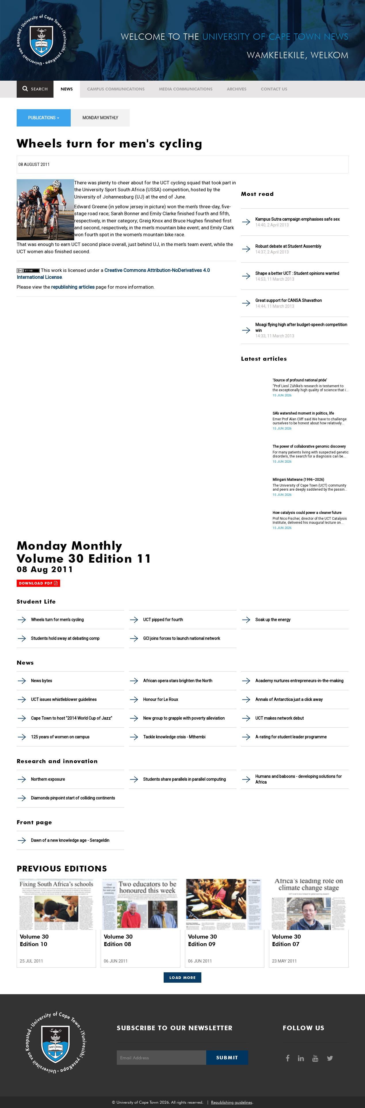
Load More (182, 977)
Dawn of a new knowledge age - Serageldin (70, 840)
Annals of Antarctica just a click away (289, 699)
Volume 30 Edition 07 (286, 940)
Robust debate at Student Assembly (288, 246)
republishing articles (73, 287)
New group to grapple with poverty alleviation (184, 718)
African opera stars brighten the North (177, 680)
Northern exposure (48, 779)
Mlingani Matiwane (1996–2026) (298, 480)
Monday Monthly (100, 118)
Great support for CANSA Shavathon (288, 300)
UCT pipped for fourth (163, 619)
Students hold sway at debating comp (65, 638)
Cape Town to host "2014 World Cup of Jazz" (71, 718)
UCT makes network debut (279, 718)
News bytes (41, 680)
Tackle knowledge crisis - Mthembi (174, 737)
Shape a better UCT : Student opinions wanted (297, 273)
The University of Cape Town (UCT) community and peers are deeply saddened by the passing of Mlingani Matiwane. (310, 487)
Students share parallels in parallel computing (184, 779)
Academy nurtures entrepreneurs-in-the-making (299, 680)
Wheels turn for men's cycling (57, 619)
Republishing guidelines (231, 1102)
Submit (227, 1057)
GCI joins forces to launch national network (181, 638)
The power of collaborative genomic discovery (309, 447)
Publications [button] (43, 118)
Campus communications (116, 89)
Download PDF (38, 583)
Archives (236, 89)
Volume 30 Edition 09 (202, 940)
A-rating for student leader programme (291, 737)
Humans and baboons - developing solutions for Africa (298, 779)
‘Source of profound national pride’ (300, 380)
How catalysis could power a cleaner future (307, 513)
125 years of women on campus (60, 737)
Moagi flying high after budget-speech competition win (301, 327)
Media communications (186, 89)
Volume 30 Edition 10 (34, 940)
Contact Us (274, 89)
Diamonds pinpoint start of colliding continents (73, 798)
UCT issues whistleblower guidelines (64, 699)
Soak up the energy (273, 619)
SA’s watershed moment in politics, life (303, 413)
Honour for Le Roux (160, 699)
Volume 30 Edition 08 (118, 940)
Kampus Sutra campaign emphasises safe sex (297, 219)
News (67, 89)
